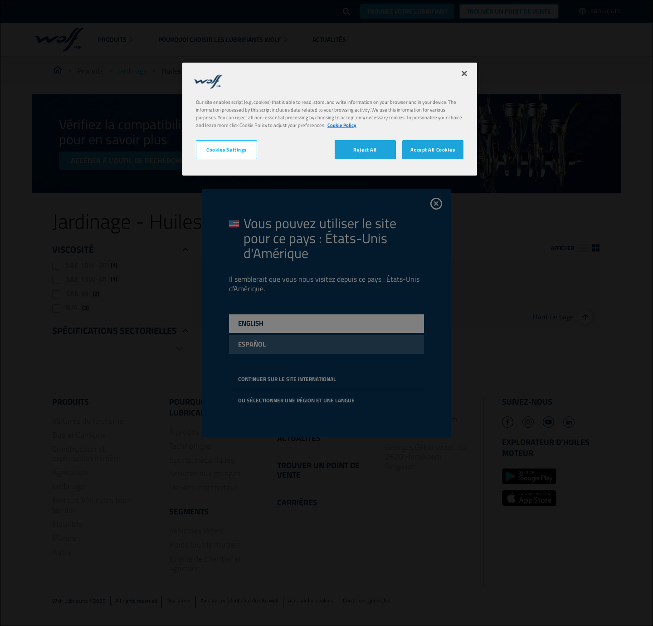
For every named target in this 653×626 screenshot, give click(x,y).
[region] (329, 119)
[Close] (464, 73)
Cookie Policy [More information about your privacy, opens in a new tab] (341, 125)
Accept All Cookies (432, 149)
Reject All (365, 149)
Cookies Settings (226, 149)
